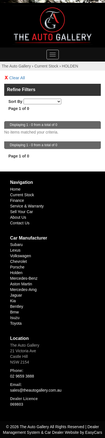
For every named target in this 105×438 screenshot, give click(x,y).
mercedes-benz (24, 278)
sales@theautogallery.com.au (36, 390)
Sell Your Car (21, 211)
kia (13, 301)
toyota (16, 323)
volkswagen (20, 256)
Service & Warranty (27, 206)
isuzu (14, 317)
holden (16, 272)
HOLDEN (70, 66)
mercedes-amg (23, 289)
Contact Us (19, 223)
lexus (15, 250)
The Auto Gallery (16, 66)
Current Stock (46, 66)
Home (15, 189)
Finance (17, 200)
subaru (16, 244)
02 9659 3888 (22, 376)
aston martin (21, 284)
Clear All (17, 77)
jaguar (16, 295)
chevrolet (18, 261)
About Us (18, 217)
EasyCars (93, 432)
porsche (17, 267)
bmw (14, 312)
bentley (16, 306)
